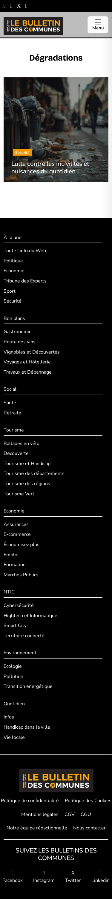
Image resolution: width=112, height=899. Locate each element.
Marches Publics (21, 575)
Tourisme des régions (27, 483)
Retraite (12, 413)
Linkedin (100, 877)
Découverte (16, 453)
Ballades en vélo (21, 443)
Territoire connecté (24, 635)
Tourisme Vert (19, 494)
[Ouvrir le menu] (98, 24)
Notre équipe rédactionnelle (37, 828)
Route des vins (20, 342)
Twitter (73, 877)
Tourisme (14, 430)
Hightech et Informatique (30, 615)
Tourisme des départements (34, 473)
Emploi (11, 554)
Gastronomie (18, 331)
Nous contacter (89, 828)
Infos (9, 717)
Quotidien (14, 703)
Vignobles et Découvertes (32, 352)
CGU (86, 814)
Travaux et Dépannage (28, 372)
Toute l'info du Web (25, 250)
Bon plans (14, 318)
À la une (13, 237)
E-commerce (17, 534)
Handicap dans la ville (27, 727)
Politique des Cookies (88, 800)
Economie (14, 270)
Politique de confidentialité (30, 800)
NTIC (9, 592)
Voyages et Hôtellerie (27, 362)
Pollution (13, 676)
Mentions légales (40, 814)
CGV (70, 814)
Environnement (20, 653)
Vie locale (14, 737)
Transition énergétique (28, 686)
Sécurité (13, 301)
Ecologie (13, 666)
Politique (13, 261)
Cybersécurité (19, 605)
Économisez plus (21, 544)
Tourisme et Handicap (27, 463)
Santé (10, 402)
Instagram (44, 877)
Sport (10, 291)
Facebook (12, 877)
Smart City (15, 625)
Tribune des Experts (25, 281)
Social (10, 389)
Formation (15, 564)
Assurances (16, 524)
